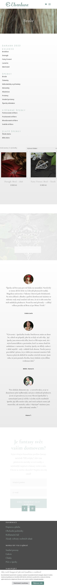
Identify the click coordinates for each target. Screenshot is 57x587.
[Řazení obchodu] (41, 148)
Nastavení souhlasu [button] (21, 583)
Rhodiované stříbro (10, 120)
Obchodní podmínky (14, 531)
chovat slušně (38, 579)
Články (9, 558)
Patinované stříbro (9, 113)
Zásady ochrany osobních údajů (19, 538)
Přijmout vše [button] (37, 583)
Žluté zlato (6, 134)
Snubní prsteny (12, 550)
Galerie (9, 554)
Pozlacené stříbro (9, 117)
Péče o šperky (11, 562)
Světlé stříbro (7, 124)
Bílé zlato (6, 138)
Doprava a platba (13, 527)
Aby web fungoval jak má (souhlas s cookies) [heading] (21, 572)
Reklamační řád (12, 534)
